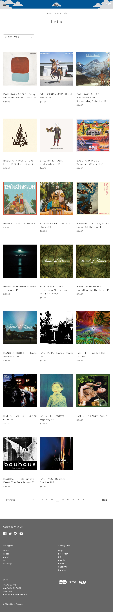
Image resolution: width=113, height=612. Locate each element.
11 (57, 499)
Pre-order (63, 553)
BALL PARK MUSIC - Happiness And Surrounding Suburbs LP (91, 98)
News (6, 550)
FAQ (5, 560)
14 (73, 499)
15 (78, 499)
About (6, 557)
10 (52, 499)
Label (6, 553)
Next (106, 500)
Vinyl (60, 550)
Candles (62, 570)
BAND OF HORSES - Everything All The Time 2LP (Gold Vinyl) (54, 290)
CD (59, 557)
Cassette (62, 567)
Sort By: (8, 37)
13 (68, 499)
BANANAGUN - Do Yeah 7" (19, 223)
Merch (61, 560)
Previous (9, 500)
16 (83, 499)
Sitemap (7, 563)
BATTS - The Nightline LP (91, 415)
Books (61, 563)
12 (63, 499)
